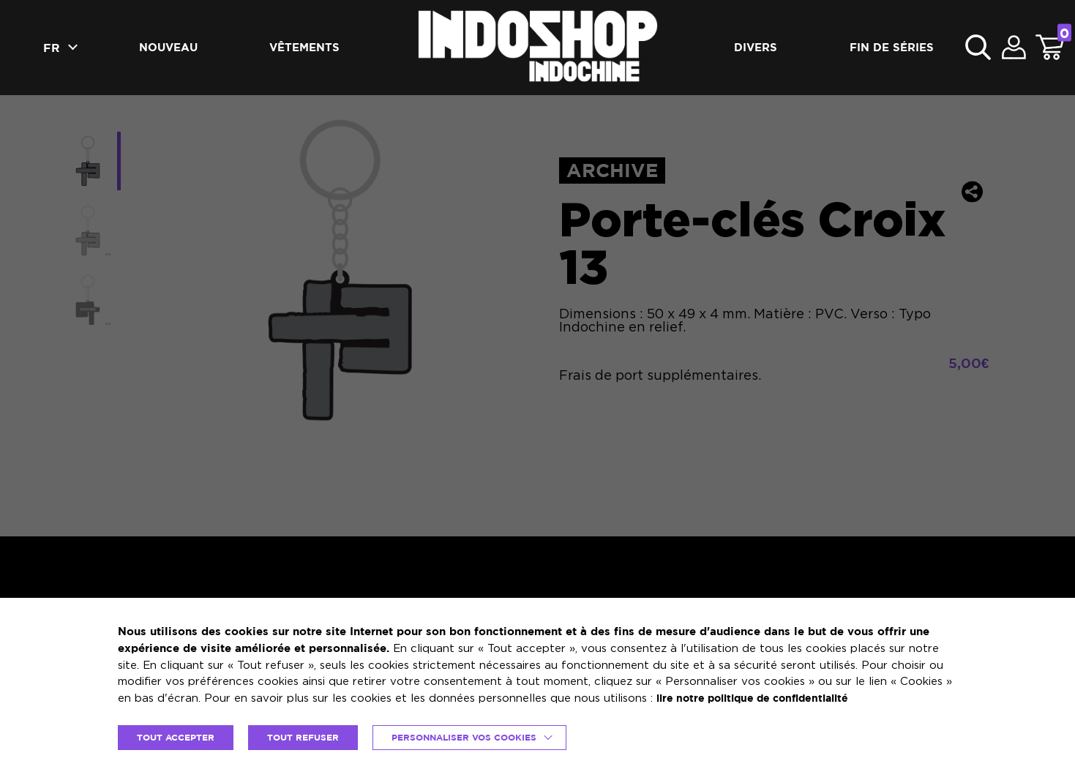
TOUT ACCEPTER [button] (178, 737)
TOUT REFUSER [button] (311, 737)
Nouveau (168, 47)
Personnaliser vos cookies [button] (479, 737)
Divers (755, 47)
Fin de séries (892, 47)
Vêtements (304, 47)
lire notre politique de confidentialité (760, 697)
